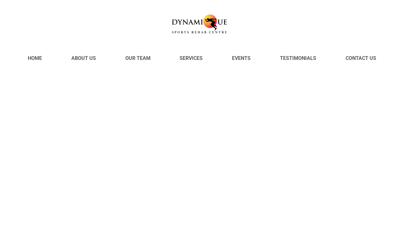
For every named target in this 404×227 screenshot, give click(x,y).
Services (191, 58)
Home (35, 58)
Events (241, 58)
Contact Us (361, 58)
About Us (83, 58)
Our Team (138, 58)
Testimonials (298, 58)
